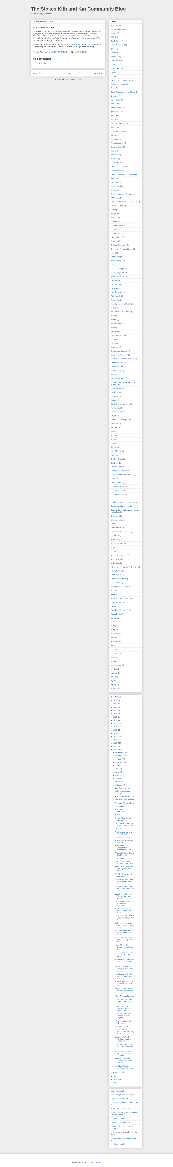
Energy (113, 233)
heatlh (113, 645)
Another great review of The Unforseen (123, 833)
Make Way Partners (118, 170)
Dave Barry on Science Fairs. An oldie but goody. (123, 896)
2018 (115, 714)
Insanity (114, 374)
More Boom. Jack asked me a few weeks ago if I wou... (124, 976)
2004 (115, 1083)
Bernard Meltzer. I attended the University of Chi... (124, 1032)
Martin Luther (116, 100)
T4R (112, 606)
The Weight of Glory (118, 1122)
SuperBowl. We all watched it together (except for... (123, 1039)
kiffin (112, 657)
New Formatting (121, 858)
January (118, 1072)
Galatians (114, 241)
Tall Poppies (115, 408)
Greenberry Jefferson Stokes (121, 249)
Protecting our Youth (118, 276)
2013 (115, 730)
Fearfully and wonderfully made (122, 359)
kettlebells (114, 653)
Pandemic (114, 392)
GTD (112, 37)
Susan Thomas (116, 602)
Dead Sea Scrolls (117, 131)
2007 (115, 750)
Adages (113, 320)
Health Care (115, 257)
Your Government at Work (120, 304)
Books (113, 33)
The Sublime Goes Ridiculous (122, 811)
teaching (114, 673)
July (117, 769)
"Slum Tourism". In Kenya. (124, 996)
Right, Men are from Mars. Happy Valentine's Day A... (125, 918)
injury (113, 443)
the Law (114, 677)
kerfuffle (114, 649)
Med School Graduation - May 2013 (124, 202)
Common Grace (117, 225)
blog (112, 439)
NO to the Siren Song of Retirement (124, 567)
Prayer (113, 210)
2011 (115, 736)
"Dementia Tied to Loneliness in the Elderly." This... (122, 1009)
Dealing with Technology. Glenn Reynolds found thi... (124, 881)
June (117, 772)
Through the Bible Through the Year (124, 174)
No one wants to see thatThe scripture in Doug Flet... (123, 1054)
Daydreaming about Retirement (122, 502)
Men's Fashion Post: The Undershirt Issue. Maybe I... (124, 1016)
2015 (115, 723)
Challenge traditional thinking (121, 475)
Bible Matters (116, 331)
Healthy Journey (117, 29)
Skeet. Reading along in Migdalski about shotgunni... (124, 903)
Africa (113, 178)
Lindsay (114, 1128)
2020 (115, 710)
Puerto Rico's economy (119, 587)
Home (68, 73)
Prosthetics (115, 396)
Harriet (113, 253)
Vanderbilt (114, 424)
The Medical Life (117, 412)
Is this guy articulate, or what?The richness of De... (124, 1046)
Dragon (113, 190)
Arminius (114, 159)
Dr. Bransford (116, 186)
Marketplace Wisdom (119, 555)
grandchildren (116, 112)
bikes (113, 626)
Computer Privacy (117, 486)
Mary (123, 1118)
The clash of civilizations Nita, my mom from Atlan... (124, 869)
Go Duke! (118, 829)
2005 (115, 1079)
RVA (112, 590)
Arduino (114, 327)
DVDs (113, 343)
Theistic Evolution (117, 292)
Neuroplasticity (116, 571)
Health (113, 72)
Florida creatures (117, 363)
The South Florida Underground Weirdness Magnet (123, 848)
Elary (113, 524)
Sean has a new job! (122, 788)
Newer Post (37, 73)
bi (111, 622)
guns (112, 49)
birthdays (114, 435)
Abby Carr (114, 155)
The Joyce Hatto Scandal (124, 796)
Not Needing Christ (118, 273)
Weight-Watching (117, 300)
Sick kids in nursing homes (121, 404)
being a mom (115, 214)
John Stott (114, 119)
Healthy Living (116, 371)
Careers (114, 339)
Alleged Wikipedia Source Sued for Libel (124, 854)
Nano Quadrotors (117, 378)
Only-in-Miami (116, 388)
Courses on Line (117, 490)
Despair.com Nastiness (119, 351)
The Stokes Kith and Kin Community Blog (78, 8)
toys (112, 681)
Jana (112, 1105)
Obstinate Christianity (119, 579)
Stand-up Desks (117, 147)
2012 (115, 733)
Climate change (116, 483)
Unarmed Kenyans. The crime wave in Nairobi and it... (124, 954)
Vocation (114, 427)
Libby (113, 551)
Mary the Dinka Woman (119, 123)
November (119, 756)
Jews (113, 547)
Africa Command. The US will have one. (124, 1022)
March (117, 782)
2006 (115, 1076)
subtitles (114, 669)
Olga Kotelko (115, 583)
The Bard (114, 280)
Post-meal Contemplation (124, 800)
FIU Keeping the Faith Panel (121, 80)
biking (113, 630)
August (118, 765)
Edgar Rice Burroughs (119, 355)
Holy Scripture (116, 1099)
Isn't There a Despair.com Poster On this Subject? (124, 824)
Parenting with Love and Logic (122, 1126)
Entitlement (115, 68)
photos (113, 116)
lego (112, 76)
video (113, 316)
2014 (115, 727)
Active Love (115, 455)
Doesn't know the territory (120, 506)
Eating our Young (117, 520)
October (118, 759)
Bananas (114, 57)
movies (113, 151)
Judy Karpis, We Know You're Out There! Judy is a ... (124, 925)
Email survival (116, 528)
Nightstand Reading (122, 837)
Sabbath (114, 400)
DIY (112, 498)
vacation (114, 689)
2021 (115, 707)
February (119, 785)
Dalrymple (114, 347)
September (119, 762)
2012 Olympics (116, 451)
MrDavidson (115, 563)
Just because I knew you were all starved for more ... (124, 932)
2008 (115, 746)
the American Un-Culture (120, 312)
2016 (115, 720)
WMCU (113, 104)
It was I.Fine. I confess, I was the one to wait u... (124, 863)
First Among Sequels (118, 1095)
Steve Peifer (115, 61)
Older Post (98, 73)
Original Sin (115, 1118)
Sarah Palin (115, 41)
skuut (113, 661)
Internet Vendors (117, 543)
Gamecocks (115, 536)
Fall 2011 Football (117, 167)
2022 (115, 704)
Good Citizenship (117, 367)
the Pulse (114, 447)
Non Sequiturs (116, 575)
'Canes (113, 53)
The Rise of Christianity (119, 610)
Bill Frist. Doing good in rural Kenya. (123, 875)
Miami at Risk (116, 559)
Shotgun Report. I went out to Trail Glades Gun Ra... (124, 889)
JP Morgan (115, 198)
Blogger (98, 1162)
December (119, 752)
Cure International (117, 494)
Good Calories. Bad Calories (121, 194)
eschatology (115, 641)
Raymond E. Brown (118, 84)
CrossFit (114, 229)
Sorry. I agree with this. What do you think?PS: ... (124, 1001)
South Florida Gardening (120, 598)
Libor (112, 265)
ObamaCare (115, 139)
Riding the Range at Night (124, 803)
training (113, 685)
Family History (116, 237)
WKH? (113, 431)
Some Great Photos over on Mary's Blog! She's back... (124, 940)
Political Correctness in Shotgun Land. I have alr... (124, 947)
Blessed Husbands (118, 335)
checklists (114, 634)
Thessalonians (116, 614)
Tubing (117, 815)
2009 (115, 743)
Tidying (113, 416)
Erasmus (114, 96)
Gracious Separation (118, 245)
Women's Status (117, 108)
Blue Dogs (115, 182)
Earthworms (115, 516)
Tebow (113, 88)
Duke (113, 64)
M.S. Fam (114, 25)
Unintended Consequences (121, 420)
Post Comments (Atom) (73, 79)
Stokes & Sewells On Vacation (123, 819)
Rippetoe (114, 594)
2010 (115, 740)
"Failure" (114, 217)
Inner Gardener (116, 261)
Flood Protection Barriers (120, 532)
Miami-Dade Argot (117, 269)
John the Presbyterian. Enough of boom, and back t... (124, 969)
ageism (113, 618)
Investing (114, 135)
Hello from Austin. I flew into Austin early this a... (125, 1067)
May (117, 775)
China (113, 479)
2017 (115, 717)
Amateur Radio (116, 324)
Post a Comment (41, 63)
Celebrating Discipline (119, 471)
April (117, 779)
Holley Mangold (116, 539)
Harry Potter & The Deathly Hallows (124, 1138)
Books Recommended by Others (123, 92)
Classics (114, 221)
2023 (115, 701)
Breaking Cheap (117, 459)
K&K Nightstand (121, 806)
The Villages (115, 288)
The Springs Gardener (119, 284)
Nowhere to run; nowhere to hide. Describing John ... (125, 962)
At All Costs (115, 1144)
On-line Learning (117, 206)
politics (113, 308)
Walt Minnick (115, 296)
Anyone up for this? (122, 1026)
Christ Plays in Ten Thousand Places (124, 1103)
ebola (113, 638)
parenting (114, 127)
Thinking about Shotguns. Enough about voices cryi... (124, 983)
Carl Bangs (115, 163)
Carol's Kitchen (116, 467)
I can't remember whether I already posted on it (86, 44)
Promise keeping (117, 143)
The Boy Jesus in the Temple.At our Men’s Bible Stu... (123, 1061)
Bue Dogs (114, 463)
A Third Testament (117, 1109)
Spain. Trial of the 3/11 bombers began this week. (123, 911)
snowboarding (116, 665)
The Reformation (117, 45)
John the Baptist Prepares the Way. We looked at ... (124, 991)
